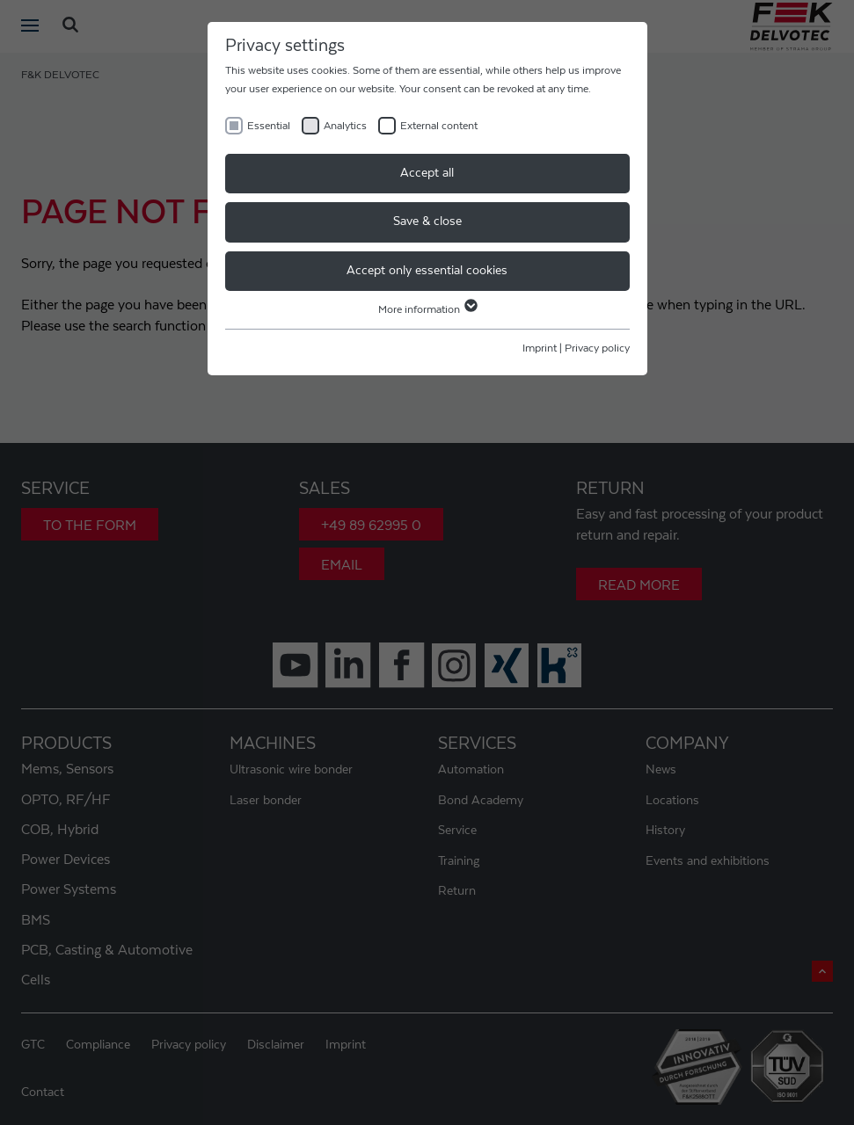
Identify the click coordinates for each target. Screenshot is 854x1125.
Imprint (539, 348)
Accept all (427, 173)
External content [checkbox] (439, 126)
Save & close (427, 221)
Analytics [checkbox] (345, 126)
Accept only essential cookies (427, 271)
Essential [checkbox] (268, 126)
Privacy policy (597, 348)
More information (427, 309)
